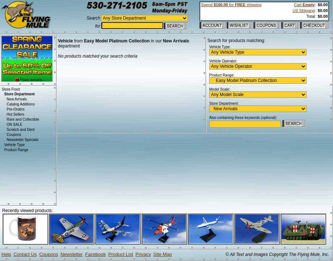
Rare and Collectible (23, 119)
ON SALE (14, 125)
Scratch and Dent (20, 130)
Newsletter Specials (22, 140)
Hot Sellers (15, 114)
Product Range (16, 150)
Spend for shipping (231, 5)
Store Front (11, 89)
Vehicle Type (14, 145)
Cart (304, 5)
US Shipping (304, 10)
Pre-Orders (15, 109)
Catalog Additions (21, 104)
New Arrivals (17, 99)
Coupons (14, 135)
